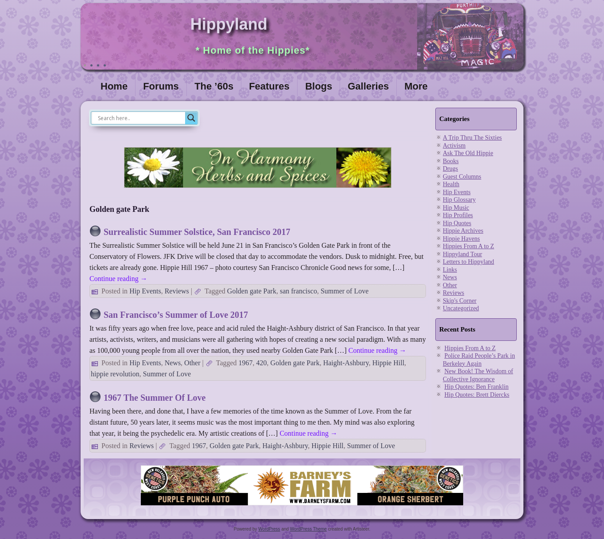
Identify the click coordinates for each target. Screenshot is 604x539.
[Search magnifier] (191, 118)
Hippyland (228, 24)
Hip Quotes (457, 223)
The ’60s (213, 86)
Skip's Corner (459, 300)
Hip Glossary (459, 199)
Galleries (368, 86)
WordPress (269, 529)
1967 (246, 363)
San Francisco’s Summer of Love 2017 (176, 315)
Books (451, 161)
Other (192, 363)
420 (261, 363)
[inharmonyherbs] (258, 190)
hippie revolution (115, 374)
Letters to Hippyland (468, 261)
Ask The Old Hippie (468, 153)
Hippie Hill (388, 363)
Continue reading (118, 278)
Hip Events (145, 291)
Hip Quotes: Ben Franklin (477, 386)
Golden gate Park (251, 291)
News (173, 363)
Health (451, 184)
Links (450, 269)
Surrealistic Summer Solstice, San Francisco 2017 (197, 232)
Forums (161, 86)
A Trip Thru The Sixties (472, 137)
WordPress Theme (308, 529)
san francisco (298, 291)
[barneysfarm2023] (302, 506)
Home (114, 86)
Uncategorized (461, 308)
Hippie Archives (463, 230)
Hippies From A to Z (468, 246)
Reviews (177, 291)
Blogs (318, 86)
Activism (454, 145)
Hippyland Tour (462, 254)
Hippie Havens (461, 238)
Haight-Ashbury (346, 363)
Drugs (450, 168)
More (416, 86)
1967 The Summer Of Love (154, 397)
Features (269, 86)
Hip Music (456, 207)
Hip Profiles (458, 215)
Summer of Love (344, 291)
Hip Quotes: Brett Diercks (477, 394)
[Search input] (140, 118)
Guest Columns (462, 176)
